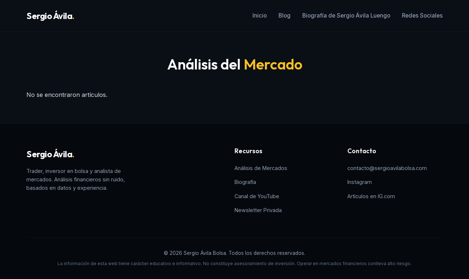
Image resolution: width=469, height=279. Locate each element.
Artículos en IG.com (371, 196)
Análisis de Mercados (260, 168)
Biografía (245, 182)
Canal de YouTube (256, 196)
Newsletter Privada (258, 210)
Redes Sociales (422, 15)
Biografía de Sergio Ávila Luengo (346, 15)
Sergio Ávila (50, 15)
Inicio (259, 15)
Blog (284, 15)
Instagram (359, 182)
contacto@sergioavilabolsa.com (387, 168)
